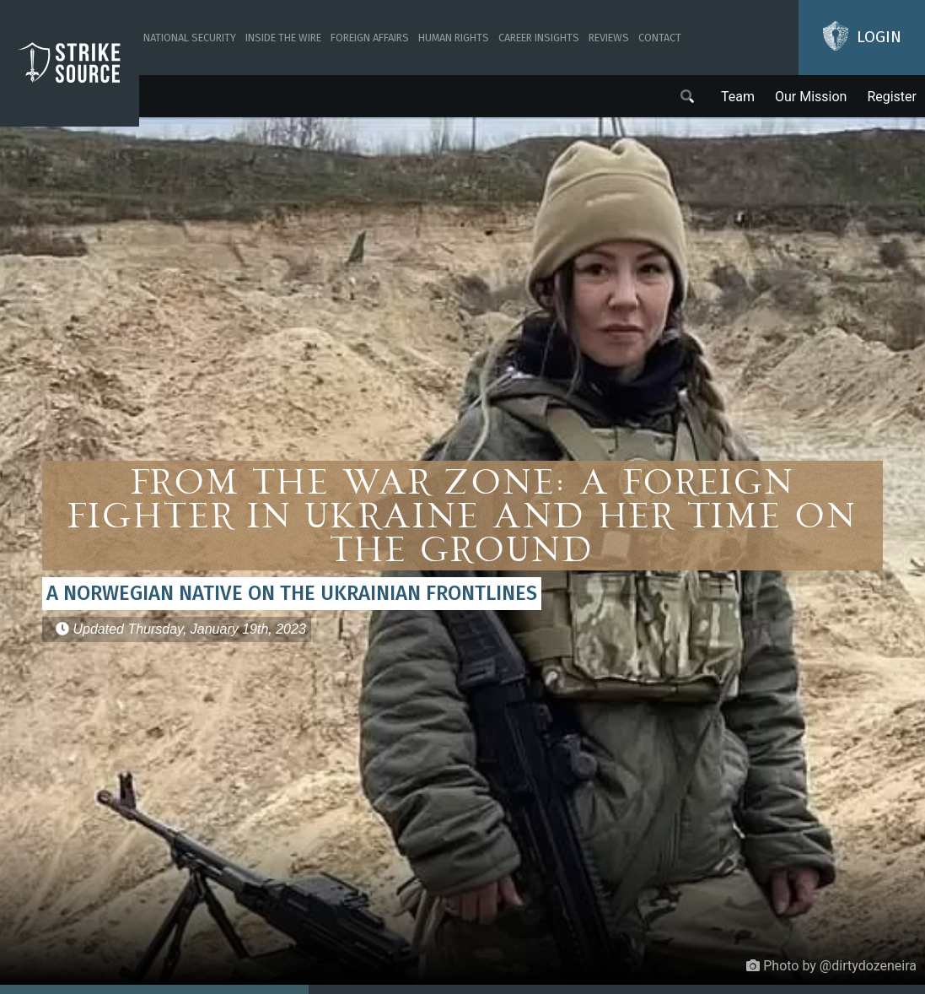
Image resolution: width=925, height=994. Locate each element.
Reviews (609, 37)
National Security (189, 37)
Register (892, 97)
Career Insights (538, 37)
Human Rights (453, 37)
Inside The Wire (283, 37)
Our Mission (811, 97)
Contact (659, 37)
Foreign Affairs (370, 37)
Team (738, 97)
